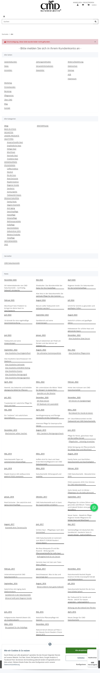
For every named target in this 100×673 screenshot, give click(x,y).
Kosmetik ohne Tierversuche (16, 527)
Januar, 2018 (9, 497)
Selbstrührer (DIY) (14, 231)
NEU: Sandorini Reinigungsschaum (50, 433)
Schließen (79, 658)
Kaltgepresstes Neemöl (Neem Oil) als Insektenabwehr (17, 618)
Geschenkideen (13, 228)
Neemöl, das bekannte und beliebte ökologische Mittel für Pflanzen (18, 388)
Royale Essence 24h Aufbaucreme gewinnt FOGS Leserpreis (17, 475)
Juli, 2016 (71, 583)
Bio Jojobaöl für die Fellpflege (16, 627)
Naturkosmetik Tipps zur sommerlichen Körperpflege (15, 460)
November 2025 (10, 280)
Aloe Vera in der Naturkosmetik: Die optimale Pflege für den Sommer (49, 294)
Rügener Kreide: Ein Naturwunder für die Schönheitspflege (81, 286)
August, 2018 (73, 454)
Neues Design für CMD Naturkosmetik (76, 618)
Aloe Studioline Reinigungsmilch (17, 378)
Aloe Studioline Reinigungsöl (16, 374)
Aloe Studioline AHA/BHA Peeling (17, 368)
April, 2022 (8, 382)
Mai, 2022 (71, 350)
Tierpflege (11, 238)
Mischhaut (11, 152)
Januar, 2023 (41, 335)
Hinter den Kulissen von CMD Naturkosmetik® (79, 388)
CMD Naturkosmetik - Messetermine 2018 (81, 475)
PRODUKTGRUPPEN (11, 198)
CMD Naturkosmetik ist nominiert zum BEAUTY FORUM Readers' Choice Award (48, 540)
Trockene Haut (12, 159)
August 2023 (72, 315)
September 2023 (42, 315)
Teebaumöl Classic (14, 195)
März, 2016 (8, 624)
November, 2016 (74, 569)
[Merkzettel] (83, 5)
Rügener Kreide (13, 185)
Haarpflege (11, 215)
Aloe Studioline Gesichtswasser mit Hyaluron (17, 360)
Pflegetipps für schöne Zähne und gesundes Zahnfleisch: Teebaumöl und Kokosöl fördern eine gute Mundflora (81, 506)
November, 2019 (10, 430)
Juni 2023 (7, 335)
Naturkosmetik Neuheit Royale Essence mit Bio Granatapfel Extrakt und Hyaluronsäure (81, 576)
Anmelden (8, 70)
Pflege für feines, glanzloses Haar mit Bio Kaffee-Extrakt (80, 437)
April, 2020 (40, 410)
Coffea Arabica (12, 168)
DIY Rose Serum (43, 401)
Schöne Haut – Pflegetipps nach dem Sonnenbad (50, 531)
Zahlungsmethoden (43, 62)
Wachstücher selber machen (16, 433)
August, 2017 (9, 524)
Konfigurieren (79, 664)
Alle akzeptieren (79, 650)
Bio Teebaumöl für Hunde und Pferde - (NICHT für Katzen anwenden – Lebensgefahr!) (79, 599)
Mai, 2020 (8, 410)
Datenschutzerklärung (33, 665)
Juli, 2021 (7, 397)
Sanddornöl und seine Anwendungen (44, 321)
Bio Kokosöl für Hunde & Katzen (81, 413)
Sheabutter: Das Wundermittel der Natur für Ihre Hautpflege (49, 286)
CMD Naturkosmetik (12, 263)
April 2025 (72, 280)
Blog (6, 104)
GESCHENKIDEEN (10, 241)
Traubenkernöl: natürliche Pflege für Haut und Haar (18, 404)
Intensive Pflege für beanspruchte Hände (49, 424)
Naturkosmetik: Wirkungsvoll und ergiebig (48, 475)
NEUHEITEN (8, 132)
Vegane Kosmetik (13, 205)
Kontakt (7, 108)
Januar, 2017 (41, 569)
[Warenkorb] (92, 5)
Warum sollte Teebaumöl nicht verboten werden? (47, 307)
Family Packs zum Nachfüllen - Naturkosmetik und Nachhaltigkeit (81, 460)
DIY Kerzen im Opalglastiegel (80, 401)
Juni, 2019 (71, 430)
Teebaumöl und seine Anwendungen (12, 342)
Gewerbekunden (10, 62)
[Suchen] (47, 21)
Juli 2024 (71, 300)
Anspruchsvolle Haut (15, 142)
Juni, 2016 (8, 612)
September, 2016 (10, 583)
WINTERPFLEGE (42, 126)
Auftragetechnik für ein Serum (48, 556)
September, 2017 (74, 497)
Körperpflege (12, 218)
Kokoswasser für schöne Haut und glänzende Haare (81, 329)
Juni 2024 (7, 315)
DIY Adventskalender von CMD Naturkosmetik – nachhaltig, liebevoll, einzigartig (15, 287)
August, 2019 (41, 430)
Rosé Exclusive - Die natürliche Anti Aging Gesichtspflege (17, 503)
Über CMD (8, 100)
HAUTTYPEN (8, 139)
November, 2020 (74, 397)
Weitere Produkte (13, 234)
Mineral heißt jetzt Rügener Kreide (18, 598)
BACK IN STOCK (10, 129)
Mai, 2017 (71, 524)
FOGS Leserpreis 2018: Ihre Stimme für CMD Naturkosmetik (81, 483)
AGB (69, 74)
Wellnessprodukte (14, 221)
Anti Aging (11, 208)
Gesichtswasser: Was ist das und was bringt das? (48, 575)
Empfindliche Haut (14, 145)
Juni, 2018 (8, 468)
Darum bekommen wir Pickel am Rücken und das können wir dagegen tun (48, 343)
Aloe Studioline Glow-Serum (79, 338)
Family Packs (12, 201)
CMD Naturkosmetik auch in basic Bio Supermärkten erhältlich (49, 503)
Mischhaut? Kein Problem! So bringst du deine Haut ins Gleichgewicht (15, 308)
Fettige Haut (11, 149)
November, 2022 (74, 335)
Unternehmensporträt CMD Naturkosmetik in (14, 575)
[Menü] (96, 650)
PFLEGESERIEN (9, 165)
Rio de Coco (11, 175)
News (6, 66)
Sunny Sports (12, 192)
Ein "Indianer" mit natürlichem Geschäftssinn (16, 416)
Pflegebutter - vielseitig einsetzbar (82, 441)
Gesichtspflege (12, 211)
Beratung (7, 91)
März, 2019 (40, 454)
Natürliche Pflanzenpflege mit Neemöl (47, 618)
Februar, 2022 (73, 382)
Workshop (8, 83)
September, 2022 (10, 350)
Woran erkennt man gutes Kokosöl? (50, 587)
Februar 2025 (9, 300)
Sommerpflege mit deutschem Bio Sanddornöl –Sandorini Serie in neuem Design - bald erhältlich (81, 532)
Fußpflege (11, 225)
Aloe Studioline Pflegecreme (79, 353)
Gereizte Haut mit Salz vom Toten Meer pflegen (48, 563)
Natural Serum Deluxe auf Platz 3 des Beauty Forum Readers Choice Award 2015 (49, 632)
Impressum (72, 78)
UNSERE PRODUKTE (11, 136)
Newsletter (40, 70)
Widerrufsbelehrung (75, 62)
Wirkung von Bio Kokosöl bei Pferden (82, 608)
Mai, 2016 (39, 612)
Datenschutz (72, 66)
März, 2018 (40, 468)
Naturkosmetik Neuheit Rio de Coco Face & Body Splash (81, 590)
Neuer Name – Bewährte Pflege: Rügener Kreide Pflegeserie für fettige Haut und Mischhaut (80, 517)
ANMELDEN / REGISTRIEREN (83, 2)
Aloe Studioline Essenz (13, 371)
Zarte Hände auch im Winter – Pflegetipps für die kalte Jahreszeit (81, 491)
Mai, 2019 (8, 454)
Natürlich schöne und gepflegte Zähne (80, 321)
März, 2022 (40, 382)
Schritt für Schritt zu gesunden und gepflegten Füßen (81, 307)
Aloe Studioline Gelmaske (14, 364)
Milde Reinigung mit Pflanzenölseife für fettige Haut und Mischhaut (81, 448)
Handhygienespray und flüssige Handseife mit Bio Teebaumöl (48, 416)
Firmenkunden (9, 87)
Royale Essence (13, 182)
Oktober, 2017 (41, 497)
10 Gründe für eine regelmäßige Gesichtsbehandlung (16, 321)
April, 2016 (72, 612)
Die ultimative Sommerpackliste (49, 353)
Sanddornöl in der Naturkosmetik (18, 595)
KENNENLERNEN (10, 162)
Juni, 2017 (40, 524)
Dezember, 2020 (42, 397)
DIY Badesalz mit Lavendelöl (47, 404)
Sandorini (10, 188)
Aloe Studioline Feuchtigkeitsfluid (17, 353)
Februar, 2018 (73, 468)
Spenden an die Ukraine (46, 393)
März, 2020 (72, 410)
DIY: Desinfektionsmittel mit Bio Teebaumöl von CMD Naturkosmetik (81, 420)
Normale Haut (12, 155)
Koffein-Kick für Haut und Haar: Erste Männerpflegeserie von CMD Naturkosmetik (49, 461)
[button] (77, 5)
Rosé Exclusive (12, 178)
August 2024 (41, 300)
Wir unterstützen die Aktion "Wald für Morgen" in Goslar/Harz (49, 388)
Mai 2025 (39, 280)
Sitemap (71, 70)
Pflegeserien (9, 95)
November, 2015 (42, 624)
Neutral (10, 172)
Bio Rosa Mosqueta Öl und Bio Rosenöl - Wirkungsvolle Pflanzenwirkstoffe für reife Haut (48, 550)
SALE (6, 244)
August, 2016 (41, 583)
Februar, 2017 (9, 569)
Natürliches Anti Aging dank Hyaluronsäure (15, 590)
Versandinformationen (44, 66)
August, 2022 (41, 350)
